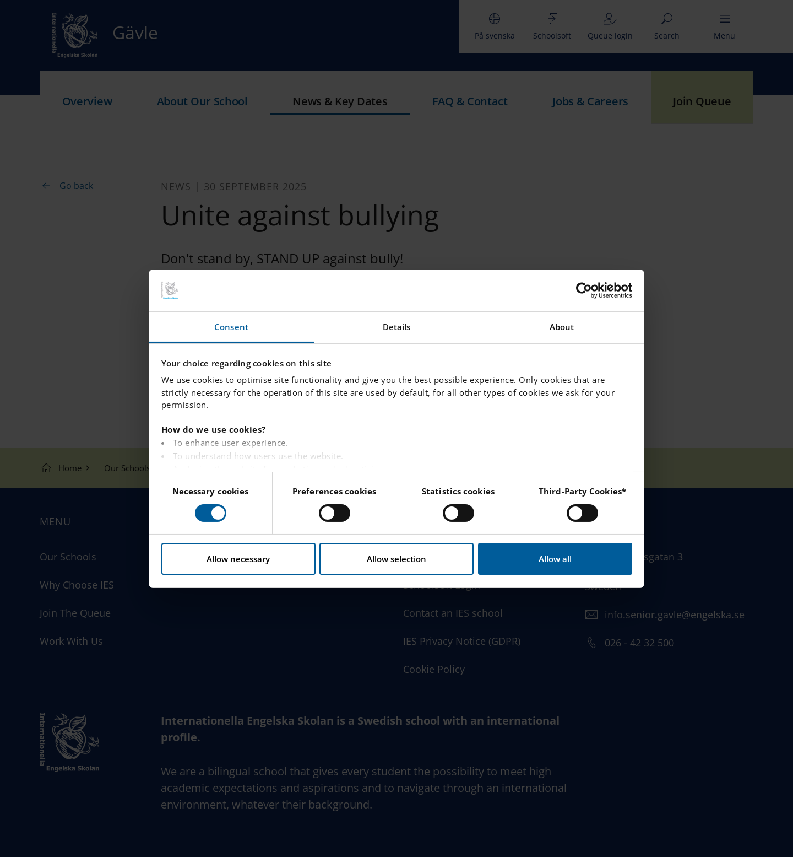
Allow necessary (238, 558)
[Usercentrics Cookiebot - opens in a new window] (584, 290)
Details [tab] (397, 326)
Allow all (555, 558)
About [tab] (562, 326)
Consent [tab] (231, 326)
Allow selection (396, 558)
